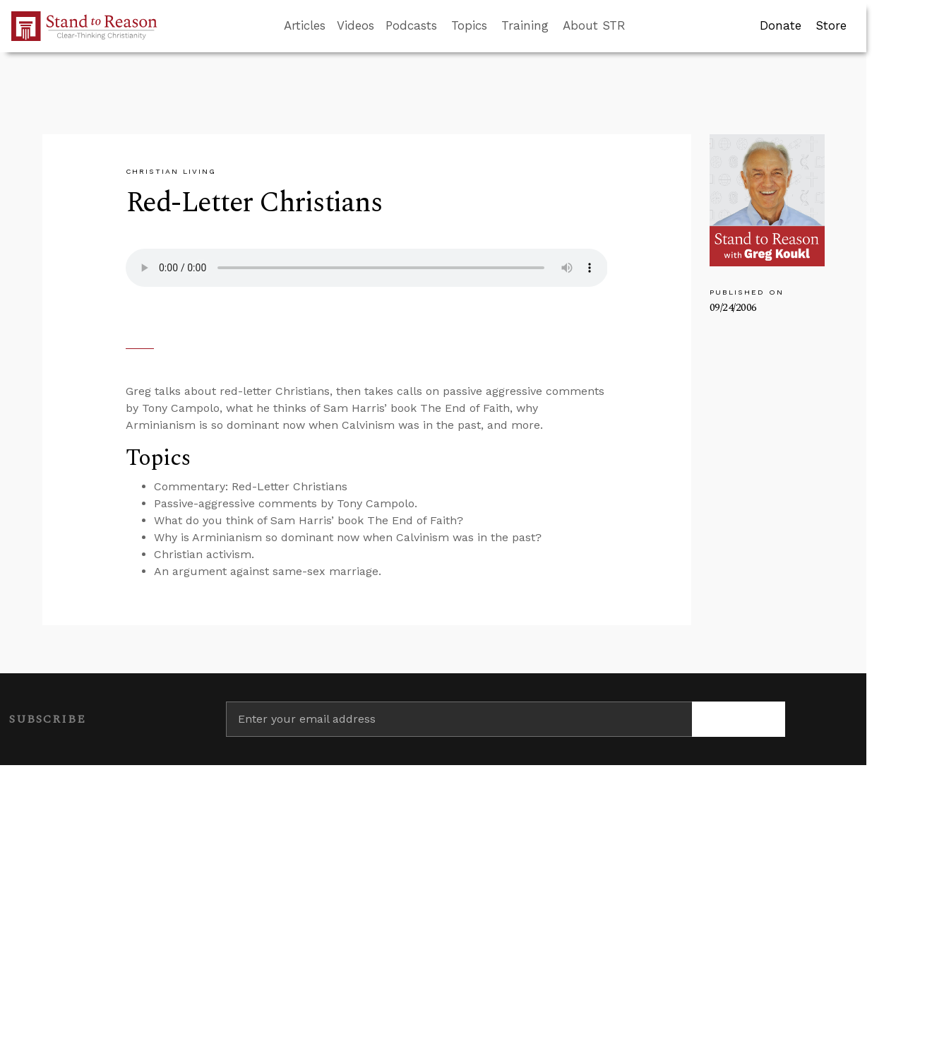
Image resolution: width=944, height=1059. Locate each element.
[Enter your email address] (459, 719)
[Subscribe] (738, 719)
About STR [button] (594, 25)
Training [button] (525, 25)
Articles (304, 25)
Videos (355, 25)
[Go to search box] (638, 26)
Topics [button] (469, 25)
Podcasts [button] (411, 25)
